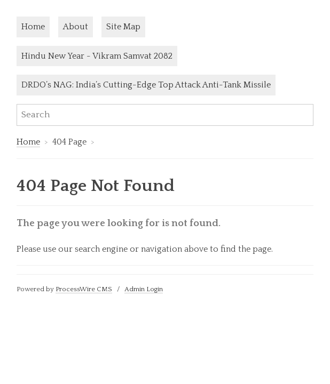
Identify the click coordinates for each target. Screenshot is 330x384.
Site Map (123, 26)
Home (33, 26)
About (75, 26)
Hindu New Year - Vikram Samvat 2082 (96, 56)
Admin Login (143, 289)
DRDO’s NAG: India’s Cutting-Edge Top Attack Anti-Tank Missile (146, 85)
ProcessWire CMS (84, 289)
